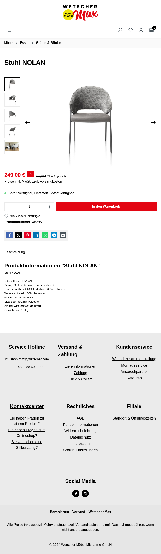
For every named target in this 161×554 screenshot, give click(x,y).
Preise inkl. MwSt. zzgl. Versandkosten (33, 181)
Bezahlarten (59, 512)
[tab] (14, 252)
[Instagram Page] (85, 493)
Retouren (134, 378)
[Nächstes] (153, 122)
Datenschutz (80, 437)
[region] (80, 122)
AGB (80, 418)
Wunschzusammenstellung (134, 359)
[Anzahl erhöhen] (49, 206)
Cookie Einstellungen (80, 450)
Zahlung (80, 373)
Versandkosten (86, 524)
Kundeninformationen (80, 424)
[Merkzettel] (130, 30)
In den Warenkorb (106, 206)
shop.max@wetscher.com (29, 359)
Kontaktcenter (27, 406)
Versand (78, 512)
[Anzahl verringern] (8, 206)
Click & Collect (80, 379)
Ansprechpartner (134, 372)
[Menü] (9, 30)
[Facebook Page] (75, 493)
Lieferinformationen (80, 366)
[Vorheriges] (27, 122)
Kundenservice (134, 347)
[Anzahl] (29, 206)
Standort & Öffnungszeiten (134, 418)
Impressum (80, 443)
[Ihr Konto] (141, 30)
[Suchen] (120, 30)
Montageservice (134, 365)
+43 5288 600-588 (29, 367)
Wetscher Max (100, 512)
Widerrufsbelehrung (80, 431)
